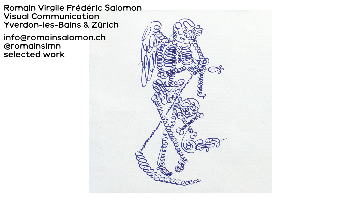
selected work (34, 54)
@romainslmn (32, 45)
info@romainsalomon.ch (55, 37)
